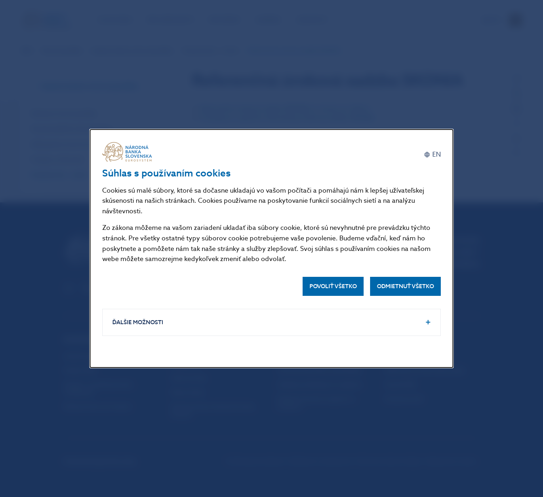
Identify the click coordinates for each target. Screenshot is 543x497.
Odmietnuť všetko (405, 286)
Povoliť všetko (333, 286)
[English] (432, 155)
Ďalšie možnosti (137, 322)
